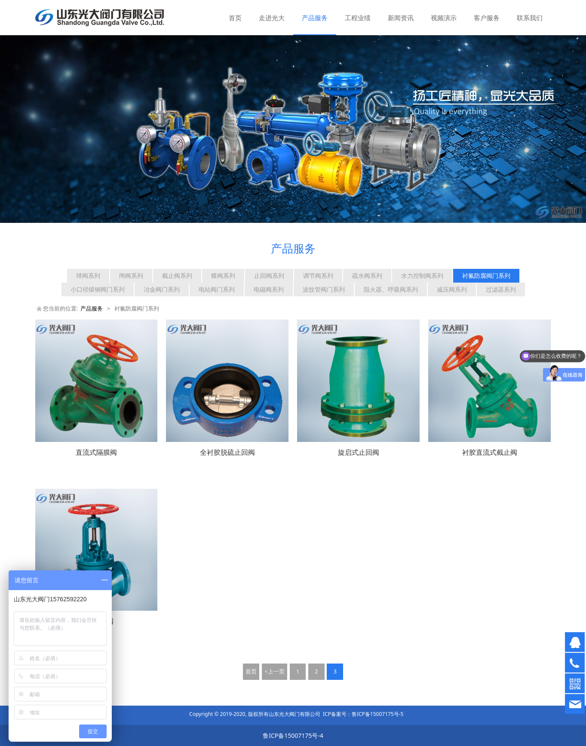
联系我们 (530, 17)
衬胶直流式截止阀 (489, 452)
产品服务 (315, 17)
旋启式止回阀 (358, 452)
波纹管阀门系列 (324, 289)
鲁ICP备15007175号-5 (378, 714)
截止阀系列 (177, 275)
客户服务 (487, 17)
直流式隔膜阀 (96, 452)
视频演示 (444, 17)
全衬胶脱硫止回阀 (227, 452)
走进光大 (272, 17)
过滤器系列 (501, 289)
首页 (235, 17)
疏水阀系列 (367, 275)
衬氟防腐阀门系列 (486, 275)
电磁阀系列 (269, 289)
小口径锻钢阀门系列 (98, 289)
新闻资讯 (401, 17)
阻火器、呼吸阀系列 (391, 289)
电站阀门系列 (217, 289)
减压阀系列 (452, 289)
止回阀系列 (269, 275)
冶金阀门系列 (162, 289)
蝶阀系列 (223, 275)
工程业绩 (358, 17)
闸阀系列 (131, 275)
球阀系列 (88, 275)
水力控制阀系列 (422, 275)
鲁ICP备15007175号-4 (293, 735)
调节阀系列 (318, 275)
